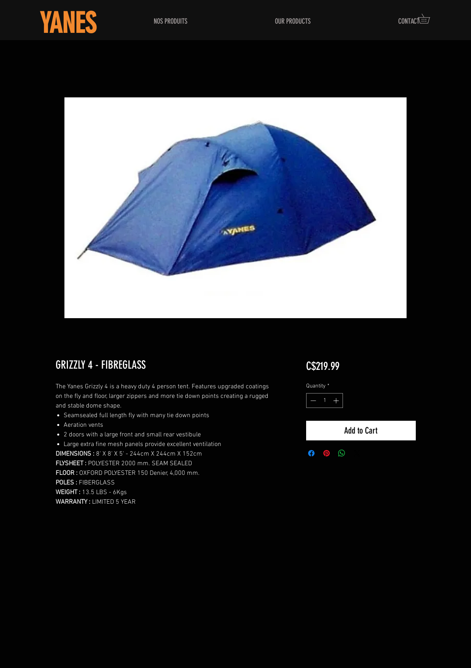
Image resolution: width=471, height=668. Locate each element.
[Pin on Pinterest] (326, 453)
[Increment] (337, 401)
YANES (68, 23)
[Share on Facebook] (311, 453)
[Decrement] (312, 401)
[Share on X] (357, 453)
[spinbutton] (324, 401)
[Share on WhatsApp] (342, 453)
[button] (428, 19)
